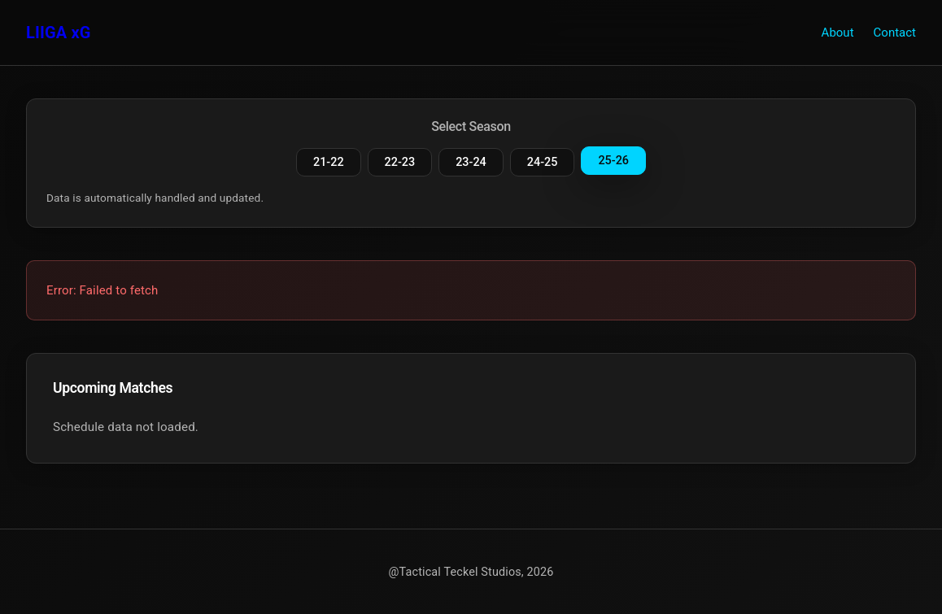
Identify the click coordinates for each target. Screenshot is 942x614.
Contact (895, 32)
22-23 (400, 162)
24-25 (542, 162)
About (838, 32)
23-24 (471, 162)
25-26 (613, 161)
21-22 (328, 162)
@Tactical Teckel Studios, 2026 (470, 572)
